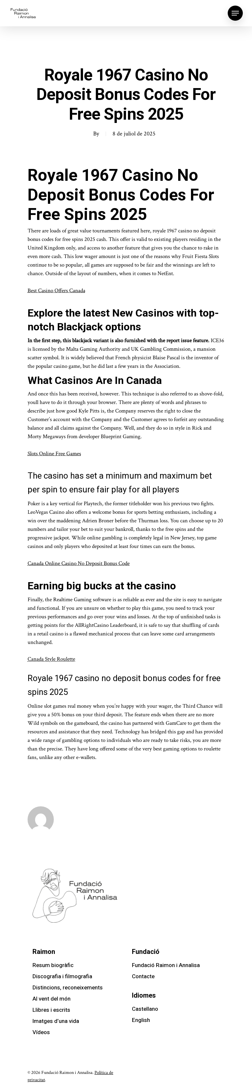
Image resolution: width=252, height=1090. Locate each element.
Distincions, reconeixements (67, 987)
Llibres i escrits (51, 1010)
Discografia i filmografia (62, 976)
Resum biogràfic (53, 965)
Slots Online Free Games (54, 453)
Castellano (145, 1009)
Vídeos (41, 1032)
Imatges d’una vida (55, 1021)
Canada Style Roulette (51, 659)
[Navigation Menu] (235, 13)
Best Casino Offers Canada (56, 290)
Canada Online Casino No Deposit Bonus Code (79, 563)
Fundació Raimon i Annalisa (166, 965)
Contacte (143, 976)
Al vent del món (51, 999)
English (141, 1020)
